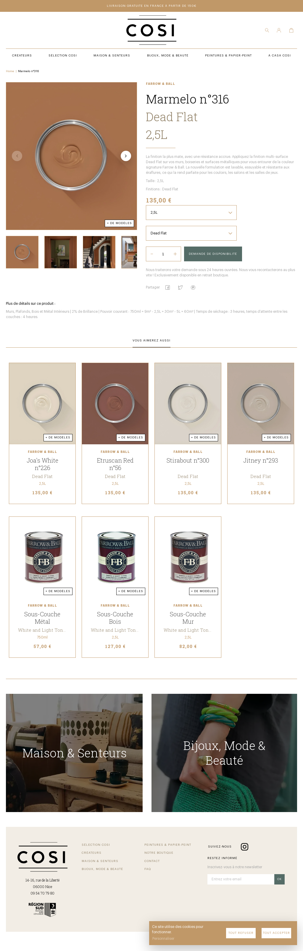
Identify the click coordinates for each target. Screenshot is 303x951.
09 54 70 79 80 (42, 893)
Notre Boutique (158, 852)
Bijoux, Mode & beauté (102, 869)
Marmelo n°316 (28, 71)
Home (10, 71)
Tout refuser (241, 932)
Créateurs (91, 852)
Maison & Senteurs (100, 861)
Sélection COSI (96, 844)
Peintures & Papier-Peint (167, 844)
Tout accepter (276, 932)
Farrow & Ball (160, 83)
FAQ (147, 869)
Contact (152, 861)
